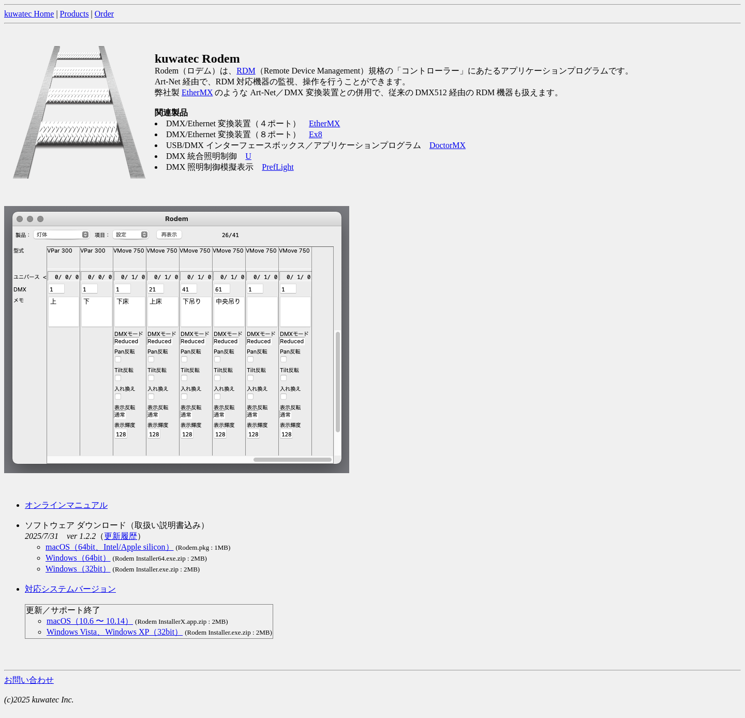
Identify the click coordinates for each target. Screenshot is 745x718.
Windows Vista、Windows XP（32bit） (115, 631)
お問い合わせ (29, 680)
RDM (245, 70)
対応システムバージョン (70, 588)
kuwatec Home (29, 13)
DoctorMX (447, 145)
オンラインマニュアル (66, 505)
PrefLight (277, 167)
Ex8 (315, 134)
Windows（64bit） (78, 557)
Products (74, 13)
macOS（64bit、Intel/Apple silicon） (110, 547)
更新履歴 (120, 536)
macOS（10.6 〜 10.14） (90, 621)
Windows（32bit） (78, 568)
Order (104, 13)
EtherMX (197, 92)
